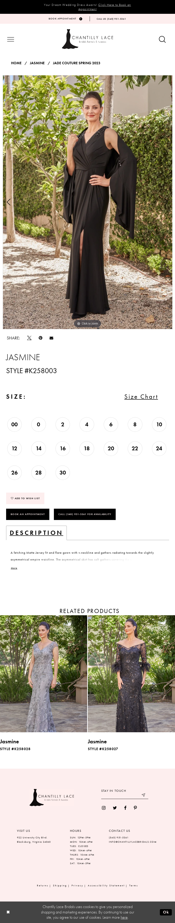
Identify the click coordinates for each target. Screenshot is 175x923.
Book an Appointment (28, 514)
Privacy (77, 885)
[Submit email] (143, 795)
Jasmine (37, 63)
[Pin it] (40, 338)
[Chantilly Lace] (87, 39)
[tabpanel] (87, 202)
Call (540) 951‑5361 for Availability (84, 514)
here (124, 917)
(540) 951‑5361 (119, 837)
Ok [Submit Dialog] (166, 912)
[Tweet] (29, 338)
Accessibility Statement (106, 885)
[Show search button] (162, 39)
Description (36, 533)
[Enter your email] (124, 795)
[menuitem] (103, 808)
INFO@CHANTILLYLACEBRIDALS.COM (133, 841)
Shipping (60, 885)
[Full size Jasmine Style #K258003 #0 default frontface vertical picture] (87, 202)
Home (16, 63)
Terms (133, 885)
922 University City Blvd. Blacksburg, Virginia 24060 (34, 839)
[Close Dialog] (8, 912)
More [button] (14, 568)
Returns (42, 885)
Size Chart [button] (141, 397)
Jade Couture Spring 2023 (76, 63)
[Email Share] (51, 338)
